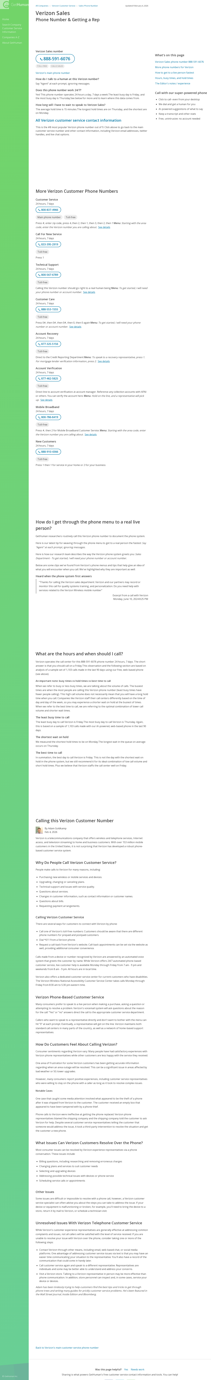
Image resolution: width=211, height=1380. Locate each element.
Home (5, 19)
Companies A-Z (10, 37)
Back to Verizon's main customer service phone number (67, 1347)
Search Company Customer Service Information (12, 28)
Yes (126, 1369)
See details (104, 227)
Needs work (137, 1369)
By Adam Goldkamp (55, 828)
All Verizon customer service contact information (78, 120)
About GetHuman (12, 42)
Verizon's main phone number (53, 73)
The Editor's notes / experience (172, 83)
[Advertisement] (92, 162)
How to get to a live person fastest (174, 72)
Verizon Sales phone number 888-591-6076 (179, 61)
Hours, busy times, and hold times (174, 78)
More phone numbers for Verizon (174, 67)
